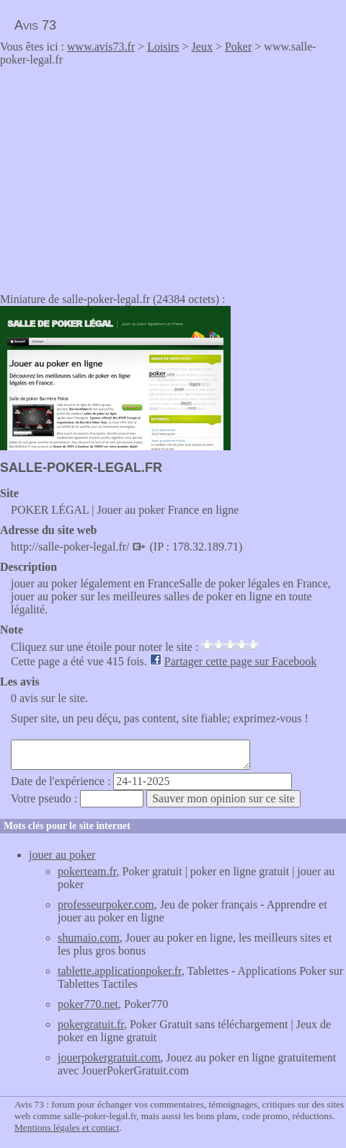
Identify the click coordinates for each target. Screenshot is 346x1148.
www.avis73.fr (101, 46)
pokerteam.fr (87, 871)
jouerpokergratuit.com (109, 1057)
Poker (238, 46)
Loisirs (163, 46)
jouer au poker (62, 855)
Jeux (202, 46)
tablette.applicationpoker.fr (120, 971)
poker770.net (88, 1004)
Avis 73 (35, 25)
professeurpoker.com (106, 904)
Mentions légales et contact (66, 1127)
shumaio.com (89, 938)
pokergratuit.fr (91, 1024)
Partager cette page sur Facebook (240, 661)
